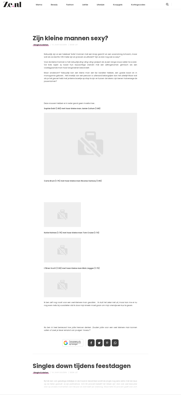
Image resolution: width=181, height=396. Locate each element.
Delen (90, 342)
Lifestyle (100, 4)
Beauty (54, 4)
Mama (39, 4)
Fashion (70, 4)
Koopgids (117, 4)
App (115, 342)
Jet (76, 45)
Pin (107, 342)
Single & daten (41, 45)
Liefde (85, 4)
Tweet (99, 342)
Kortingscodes (138, 4)
